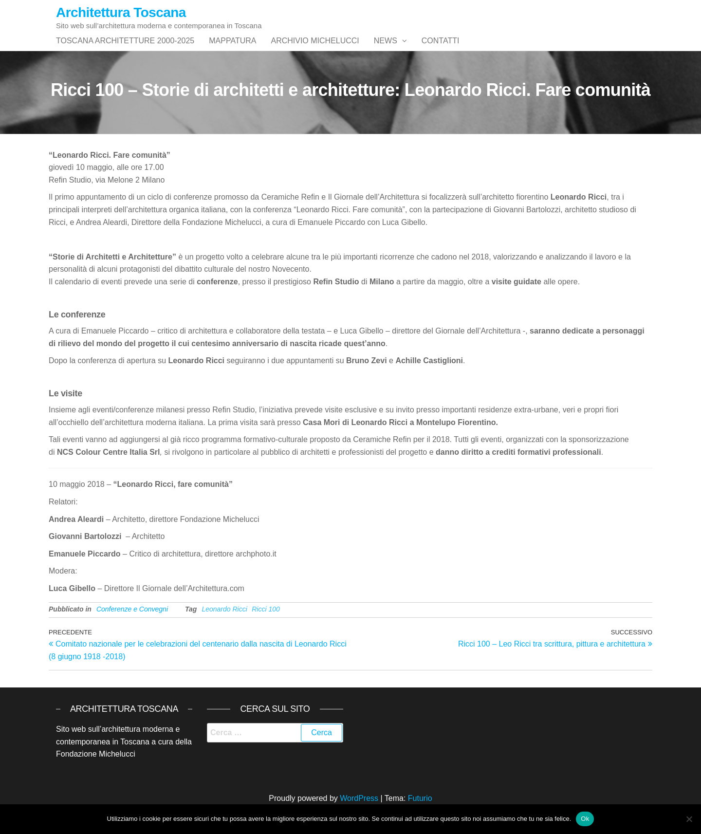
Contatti (441, 50)
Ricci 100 (266, 628)
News (385, 50)
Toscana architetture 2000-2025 (125, 50)
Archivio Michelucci (315, 50)
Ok (585, 818)
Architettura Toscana (121, 12)
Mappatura (232, 50)
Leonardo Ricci (224, 628)
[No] (689, 819)
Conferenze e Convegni (132, 628)
